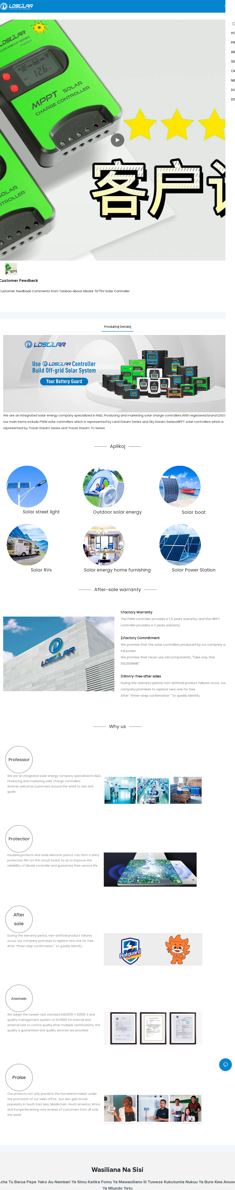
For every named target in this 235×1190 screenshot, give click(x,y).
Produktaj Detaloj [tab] (117, 326)
